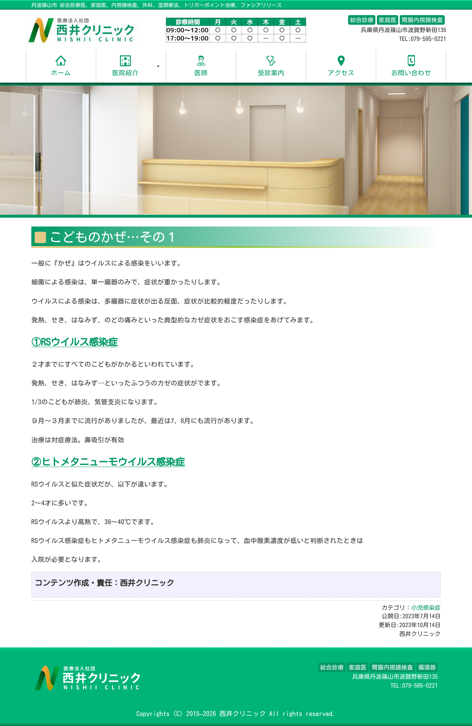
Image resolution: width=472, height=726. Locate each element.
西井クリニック (242, 714)
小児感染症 (426, 608)
